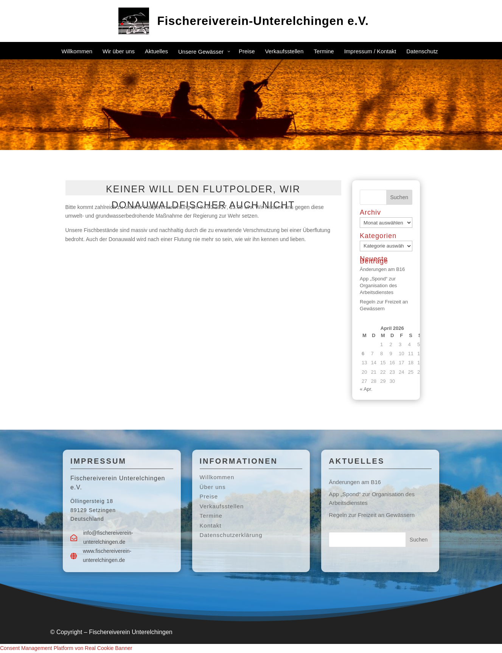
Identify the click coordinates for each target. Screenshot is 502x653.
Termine (211, 515)
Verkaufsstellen (222, 506)
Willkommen (217, 477)
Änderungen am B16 (382, 269)
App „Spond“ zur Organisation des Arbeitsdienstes (378, 285)
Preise (209, 496)
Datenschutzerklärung (231, 535)
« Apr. (366, 389)
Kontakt (211, 525)
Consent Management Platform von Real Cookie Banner (66, 648)
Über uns (213, 487)
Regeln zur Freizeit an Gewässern (372, 515)
